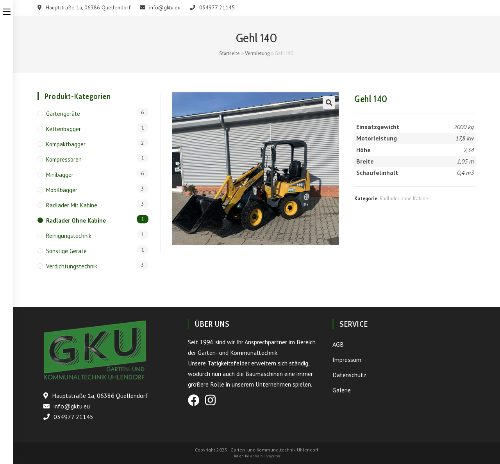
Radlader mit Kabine (71, 205)
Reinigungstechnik (68, 235)
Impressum (346, 359)
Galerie (341, 390)
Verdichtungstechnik (71, 266)
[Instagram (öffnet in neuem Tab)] (210, 400)
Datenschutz (349, 375)
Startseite (229, 53)
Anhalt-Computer (265, 456)
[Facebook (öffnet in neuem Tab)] (194, 400)
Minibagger (59, 174)
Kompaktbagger (66, 144)
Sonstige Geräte (66, 251)
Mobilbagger (61, 190)
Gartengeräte (63, 113)
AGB (338, 344)
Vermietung (257, 53)
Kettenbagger (63, 129)
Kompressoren (64, 159)
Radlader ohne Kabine (404, 198)
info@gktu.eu (160, 7)
